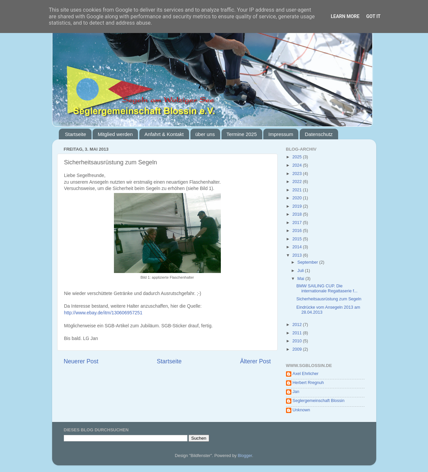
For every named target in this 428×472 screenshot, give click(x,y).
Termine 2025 (242, 134)
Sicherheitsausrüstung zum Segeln (329, 299)
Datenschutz (318, 134)
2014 (297, 247)
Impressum (280, 134)
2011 (297, 333)
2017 (297, 222)
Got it (373, 16)
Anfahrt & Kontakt (164, 134)
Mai (301, 278)
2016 (297, 230)
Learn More (345, 16)
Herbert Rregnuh (308, 382)
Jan (296, 391)
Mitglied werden (115, 134)
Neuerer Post (81, 361)
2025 (297, 157)
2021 (297, 190)
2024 (297, 165)
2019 (297, 206)
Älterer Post (255, 361)
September (308, 262)
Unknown (301, 410)
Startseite (75, 134)
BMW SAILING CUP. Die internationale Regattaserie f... (327, 288)
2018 (297, 214)
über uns (205, 134)
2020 (297, 198)
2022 (297, 181)
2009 (297, 349)
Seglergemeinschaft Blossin (318, 400)
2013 (297, 255)
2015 (297, 239)
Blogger (245, 455)
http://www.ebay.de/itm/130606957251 (103, 312)
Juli (301, 270)
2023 (297, 173)
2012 (297, 324)
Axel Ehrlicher (306, 373)
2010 (297, 341)
